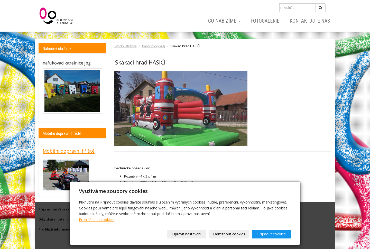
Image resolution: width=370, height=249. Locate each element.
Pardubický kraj (153, 46)
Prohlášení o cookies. (96, 219)
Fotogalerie (265, 21)
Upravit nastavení (186, 234)
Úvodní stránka (125, 46)
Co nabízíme (224, 21)
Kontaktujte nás (310, 21)
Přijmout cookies (271, 234)
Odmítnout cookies (229, 234)
